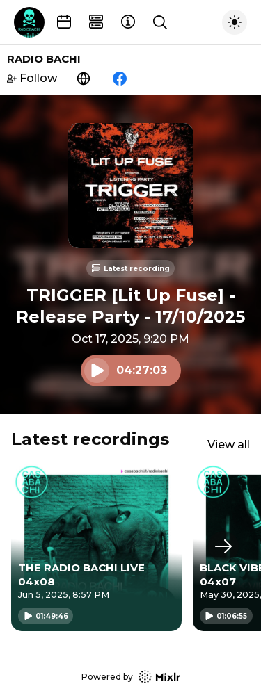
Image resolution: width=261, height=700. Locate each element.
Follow (32, 78)
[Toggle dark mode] (234, 22)
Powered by (130, 676)
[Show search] (160, 22)
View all (228, 444)
